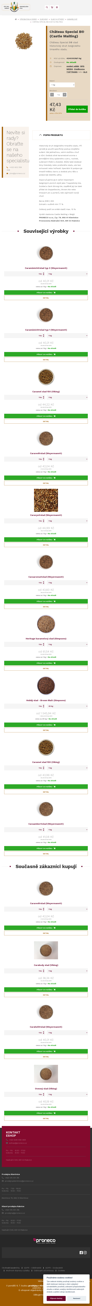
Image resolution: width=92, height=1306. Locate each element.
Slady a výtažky (57, 19)
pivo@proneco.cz (16, 173)
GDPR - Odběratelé (32, 1268)
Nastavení (76, 1298)
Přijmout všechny (56, 1298)
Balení (52, 81)
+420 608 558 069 (16, 1140)
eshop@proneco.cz (16, 1143)
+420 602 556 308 (14, 168)
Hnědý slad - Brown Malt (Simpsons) (46, 700)
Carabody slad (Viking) (46, 965)
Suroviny (44, 19)
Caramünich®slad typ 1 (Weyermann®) (46, 330)
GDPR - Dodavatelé (54, 1268)
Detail (46, 298)
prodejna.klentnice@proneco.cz (17, 1181)
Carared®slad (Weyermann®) (46, 453)
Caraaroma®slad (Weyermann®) (46, 577)
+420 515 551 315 (10, 1178)
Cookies (61, 1270)
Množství (53, 91)
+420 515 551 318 (10, 1210)
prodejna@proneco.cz (13, 1213)
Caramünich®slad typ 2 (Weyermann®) (46, 268)
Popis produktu (53, 135)
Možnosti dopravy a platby (18, 1270)
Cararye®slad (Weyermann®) (46, 515)
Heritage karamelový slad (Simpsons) (46, 638)
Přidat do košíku (77, 109)
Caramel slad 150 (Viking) (46, 391)
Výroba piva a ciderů (28, 19)
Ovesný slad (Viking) (46, 1088)
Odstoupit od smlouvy (44, 1270)
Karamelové (72, 19)
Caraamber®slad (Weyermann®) (46, 824)
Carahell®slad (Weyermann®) (46, 1027)
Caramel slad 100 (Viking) (46, 762)
